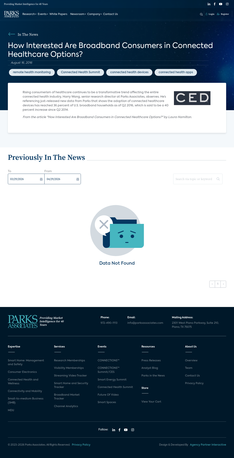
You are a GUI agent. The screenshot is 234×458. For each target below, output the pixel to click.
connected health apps (176, 72)
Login (210, 14)
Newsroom (77, 14)
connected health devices (129, 72)
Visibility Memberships (69, 368)
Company (93, 14)
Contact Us (110, 14)
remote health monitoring (32, 72)
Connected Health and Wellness (23, 381)
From (48, 171)
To (9, 171)
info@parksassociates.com (145, 323)
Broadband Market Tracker (67, 397)
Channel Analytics (66, 406)
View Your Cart (151, 402)
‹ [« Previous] (212, 284)
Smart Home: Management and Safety (26, 362)
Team (188, 368)
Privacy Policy (194, 383)
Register (223, 14)
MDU (11, 410)
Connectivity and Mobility (25, 391)
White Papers (58, 14)
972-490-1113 (109, 323)
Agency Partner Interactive (208, 445)
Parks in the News (153, 375)
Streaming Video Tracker (70, 375)
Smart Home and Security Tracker (71, 385)
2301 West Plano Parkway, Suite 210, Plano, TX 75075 (195, 325)
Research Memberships (69, 360)
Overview (191, 360)
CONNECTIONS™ (109, 360)
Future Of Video (108, 395)
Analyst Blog (149, 368)
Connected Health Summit (80, 72)
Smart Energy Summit (112, 379)
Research (28, 14)
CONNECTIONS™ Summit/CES (109, 370)
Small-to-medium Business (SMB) (25, 400)
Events (42, 14)
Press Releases (151, 360)
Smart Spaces (107, 402)
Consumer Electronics (22, 372)
